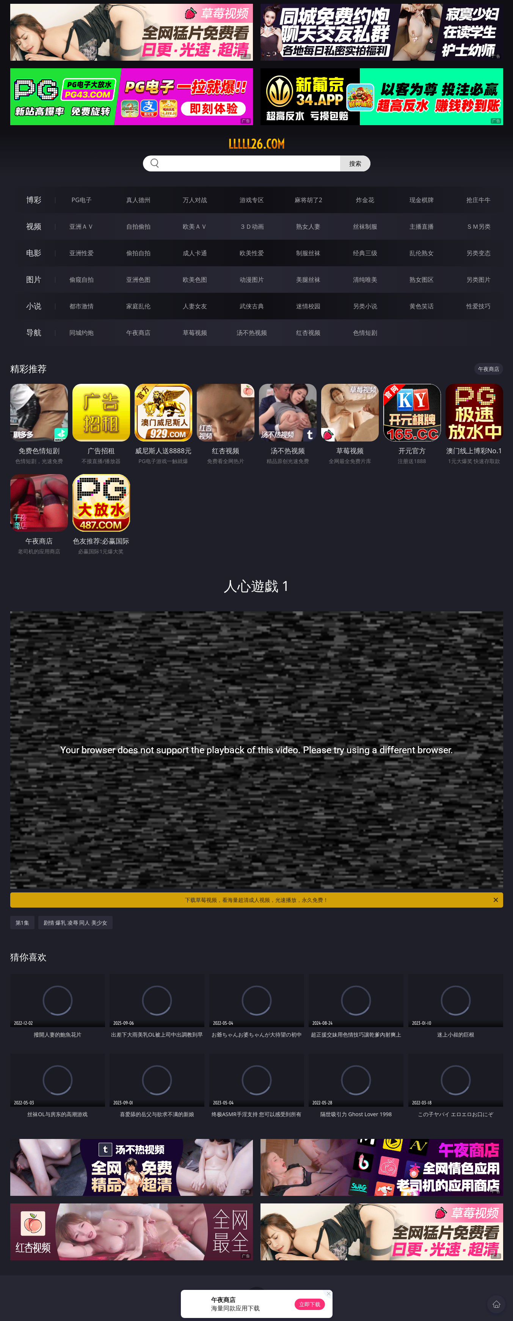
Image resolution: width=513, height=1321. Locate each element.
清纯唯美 (365, 279)
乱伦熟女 (421, 253)
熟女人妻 (308, 226)
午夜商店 (138, 332)
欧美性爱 (252, 253)
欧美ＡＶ (195, 226)
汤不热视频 (252, 332)
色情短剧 (365, 332)
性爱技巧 (478, 306)
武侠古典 (252, 306)
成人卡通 (195, 253)
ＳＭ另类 (478, 226)
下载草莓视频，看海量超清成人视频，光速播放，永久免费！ (342, 900)
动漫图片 (252, 279)
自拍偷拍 (138, 226)
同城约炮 (81, 332)
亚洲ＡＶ (81, 226)
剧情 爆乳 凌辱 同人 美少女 (76, 922)
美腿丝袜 (308, 279)
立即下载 (309, 1304)
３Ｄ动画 (252, 226)
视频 (33, 226)
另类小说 (365, 306)
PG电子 (82, 200)
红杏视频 (308, 332)
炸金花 (365, 200)
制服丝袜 (308, 253)
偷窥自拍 (81, 279)
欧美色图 (195, 279)
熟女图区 (421, 279)
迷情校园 (308, 306)
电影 (33, 253)
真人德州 (138, 200)
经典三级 (365, 253)
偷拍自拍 (138, 253)
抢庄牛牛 (478, 200)
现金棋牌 (421, 200)
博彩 (33, 200)
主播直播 (421, 226)
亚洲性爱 (81, 253)
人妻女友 (195, 306)
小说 (33, 306)
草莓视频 (195, 332)
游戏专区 (252, 200)
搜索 (355, 163)
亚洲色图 (138, 279)
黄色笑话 (421, 306)
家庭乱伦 (138, 306)
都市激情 (81, 306)
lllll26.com (256, 144)
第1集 (22, 922)
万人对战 (195, 200)
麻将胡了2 (308, 200)
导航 (33, 332)
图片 (33, 279)
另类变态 (478, 253)
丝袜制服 (365, 226)
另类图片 (478, 279)
